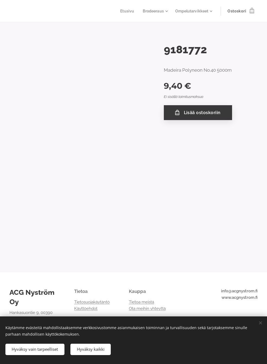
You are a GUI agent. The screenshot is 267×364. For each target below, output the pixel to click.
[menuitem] (123, 11)
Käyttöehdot (85, 308)
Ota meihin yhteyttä (147, 308)
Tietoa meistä (141, 302)
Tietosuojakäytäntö (92, 302)
